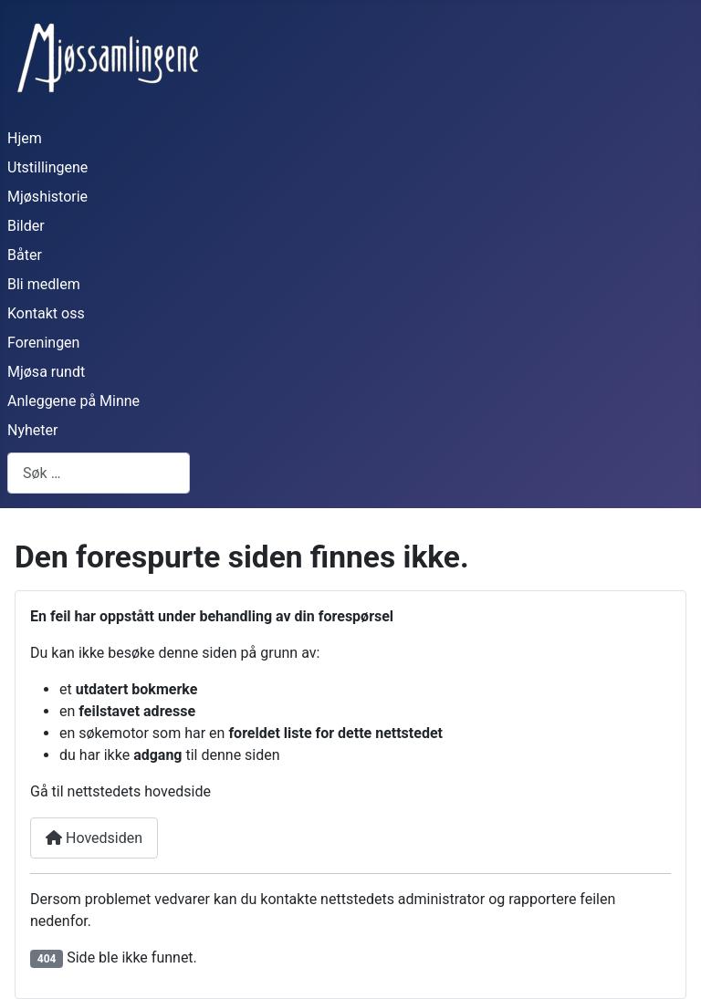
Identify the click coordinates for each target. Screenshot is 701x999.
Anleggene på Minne (73, 401)
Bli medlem (43, 284)
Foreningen (43, 342)
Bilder (26, 225)
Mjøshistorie (47, 196)
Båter (24, 255)
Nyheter (32, 430)
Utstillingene (47, 167)
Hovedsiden (94, 838)
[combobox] (98, 473)
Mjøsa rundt (46, 371)
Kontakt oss (46, 313)
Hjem (24, 138)
